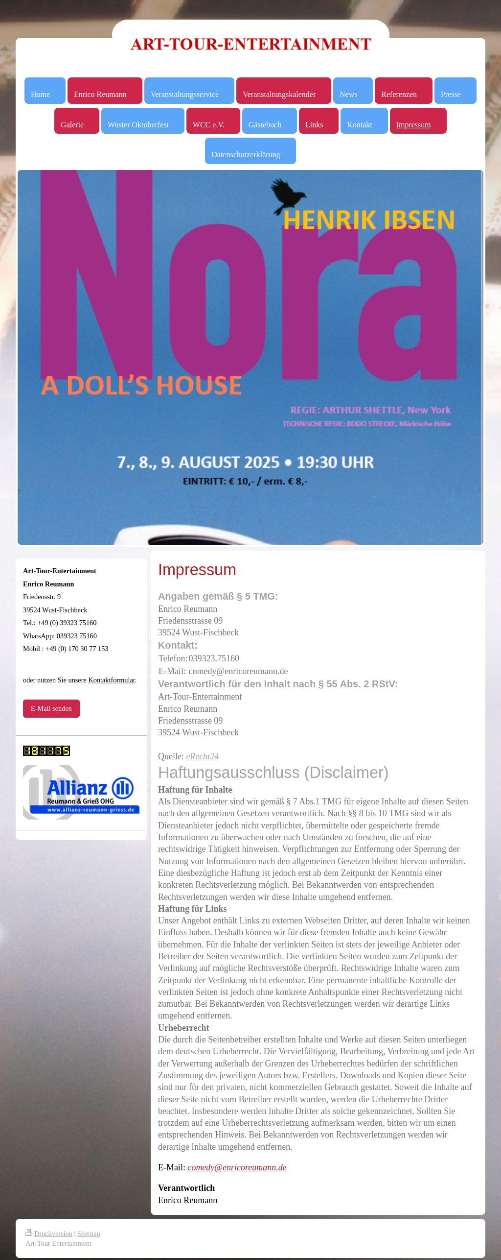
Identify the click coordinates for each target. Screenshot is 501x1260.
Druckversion (48, 1233)
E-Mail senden (51, 708)
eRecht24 (202, 756)
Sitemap (88, 1233)
